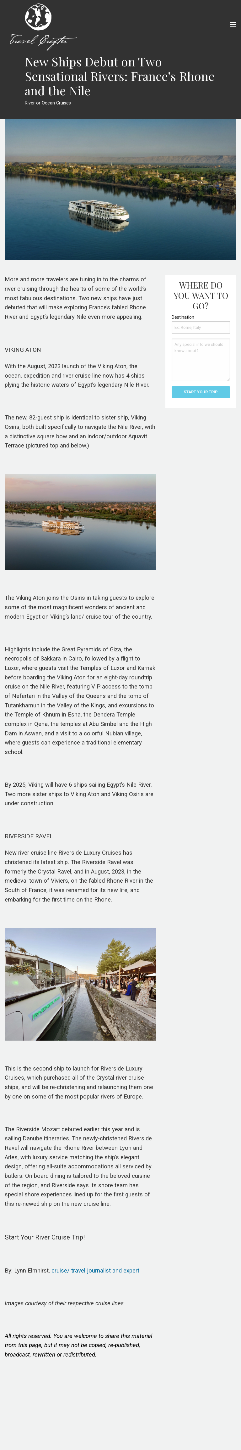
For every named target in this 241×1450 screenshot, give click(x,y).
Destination (183, 317)
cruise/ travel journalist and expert (95, 1270)
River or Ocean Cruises (48, 103)
